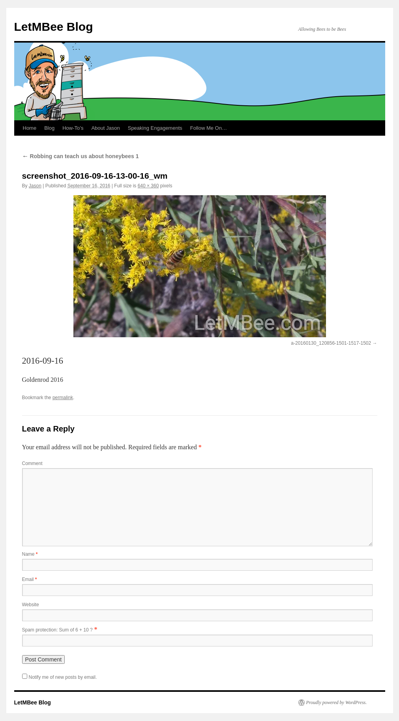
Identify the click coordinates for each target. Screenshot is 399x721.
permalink (62, 397)
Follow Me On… (208, 128)
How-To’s (72, 128)
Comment (32, 463)
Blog (49, 128)
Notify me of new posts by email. (63, 677)
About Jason (105, 128)
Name (30, 554)
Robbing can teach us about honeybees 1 (80, 156)
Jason (35, 186)
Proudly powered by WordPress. (336, 702)
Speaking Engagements (155, 128)
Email (29, 579)
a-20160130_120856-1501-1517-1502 (331, 343)
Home (30, 128)
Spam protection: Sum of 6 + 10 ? (57, 630)
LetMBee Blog (53, 26)
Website (30, 604)
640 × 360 (148, 186)
